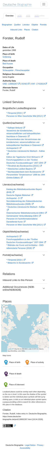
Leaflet (10, 349)
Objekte (35, 25)
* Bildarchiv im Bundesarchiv (18, 263)
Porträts (43, 25)
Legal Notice (30, 445)
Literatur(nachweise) (13, 184)
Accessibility (25, 448)
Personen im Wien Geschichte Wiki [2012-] (24, 116)
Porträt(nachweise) (13, 255)
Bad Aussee (8, 64)
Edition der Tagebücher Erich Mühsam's (23, 157)
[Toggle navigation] (43, 4)
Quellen (17, 25)
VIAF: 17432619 (38, 84)
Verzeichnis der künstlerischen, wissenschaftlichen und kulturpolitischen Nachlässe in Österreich (23, 133)
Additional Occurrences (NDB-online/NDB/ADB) (19, 288)
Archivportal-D (12, 148)
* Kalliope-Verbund (14, 128)
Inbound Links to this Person (18, 280)
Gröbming (7, 57)
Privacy (40, 445)
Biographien (7, 25)
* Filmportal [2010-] (14, 113)
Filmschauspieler (22, 70)
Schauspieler (8, 70)
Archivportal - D (13, 198)
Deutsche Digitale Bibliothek (18, 195)
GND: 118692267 (10, 84)
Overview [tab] (9, 16)
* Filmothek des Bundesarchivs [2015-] (23, 166)
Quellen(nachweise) (13, 123)
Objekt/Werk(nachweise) (16, 231)
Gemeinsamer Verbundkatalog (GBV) (22, 216)
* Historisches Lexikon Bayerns (19, 169)
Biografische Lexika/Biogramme (19, 108)
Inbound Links (16, 30)
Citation (35, 30)
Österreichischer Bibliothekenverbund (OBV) (25, 213)
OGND (24, 84)
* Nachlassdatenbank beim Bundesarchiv (24, 172)
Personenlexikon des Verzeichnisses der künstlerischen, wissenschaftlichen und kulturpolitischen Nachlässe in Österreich (23, 142)
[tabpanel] (25, 225)
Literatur (26, 25)
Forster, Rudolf (9, 90)
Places (27, 30)
